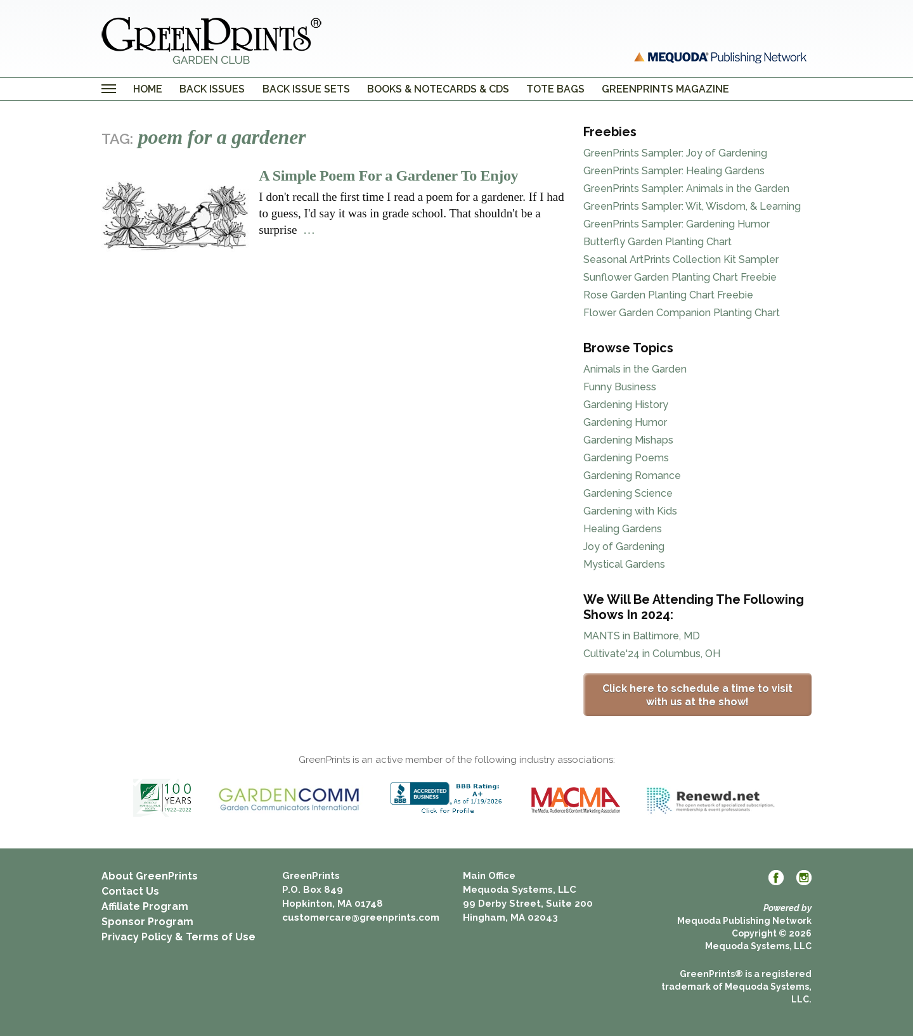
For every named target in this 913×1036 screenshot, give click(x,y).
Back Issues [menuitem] (212, 89)
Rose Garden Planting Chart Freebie (668, 295)
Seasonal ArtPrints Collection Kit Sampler (681, 259)
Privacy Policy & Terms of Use (178, 937)
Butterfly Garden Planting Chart (657, 242)
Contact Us (130, 891)
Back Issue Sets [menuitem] (306, 89)
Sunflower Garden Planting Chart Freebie (680, 277)
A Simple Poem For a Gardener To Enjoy (388, 175)
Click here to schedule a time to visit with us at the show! (697, 695)
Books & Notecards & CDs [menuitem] (438, 89)
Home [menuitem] (147, 89)
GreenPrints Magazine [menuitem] (665, 89)
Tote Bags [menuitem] (555, 89)
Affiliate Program (144, 906)
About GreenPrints (149, 876)
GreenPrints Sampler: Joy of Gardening (675, 153)
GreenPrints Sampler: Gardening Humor (676, 224)
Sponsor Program (147, 922)
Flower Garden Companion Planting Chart (681, 313)
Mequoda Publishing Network (744, 921)
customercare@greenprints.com (360, 917)
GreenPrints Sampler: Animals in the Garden (686, 188)
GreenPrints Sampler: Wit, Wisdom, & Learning (692, 206)
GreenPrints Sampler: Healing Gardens (674, 171)
